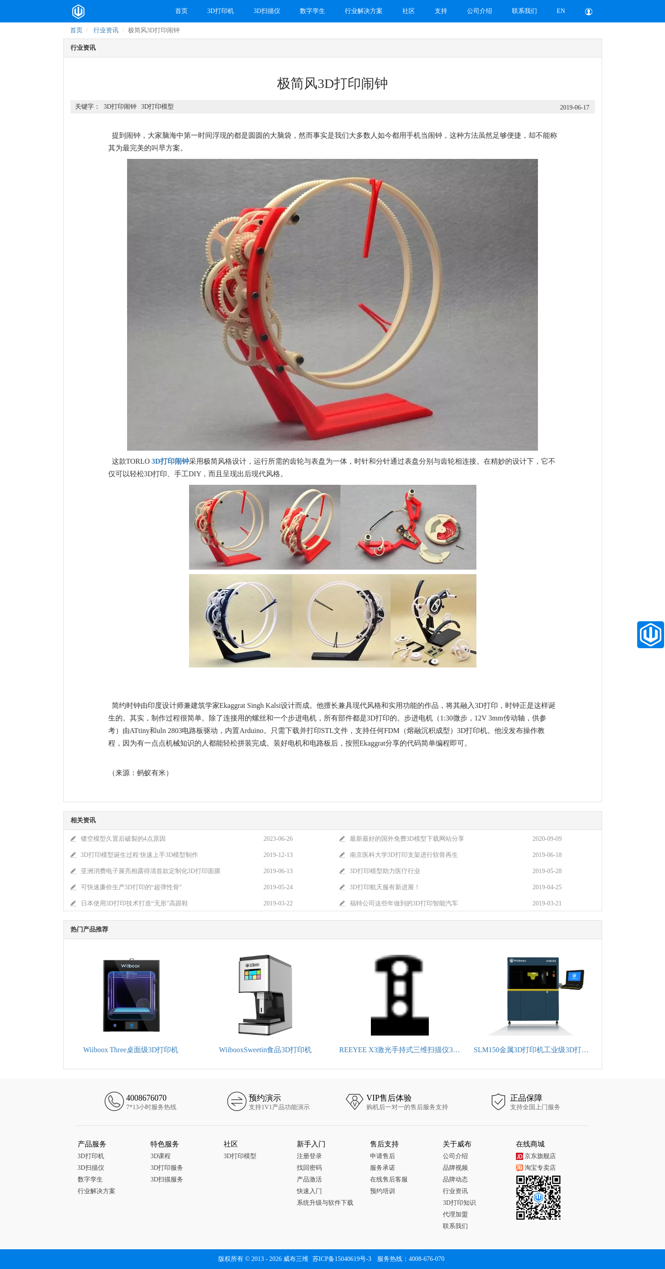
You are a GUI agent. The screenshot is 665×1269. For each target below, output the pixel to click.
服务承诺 (382, 1167)
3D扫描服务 (166, 1179)
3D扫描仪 (267, 11)
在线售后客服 (389, 1179)
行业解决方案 (364, 11)
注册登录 (309, 1156)
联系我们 (524, 11)
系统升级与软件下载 (325, 1202)
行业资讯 (106, 30)
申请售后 (382, 1156)
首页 (181, 11)
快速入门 (309, 1191)
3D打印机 (220, 11)
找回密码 (309, 1167)
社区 (408, 11)
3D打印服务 (166, 1167)
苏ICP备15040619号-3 (342, 1259)
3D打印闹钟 (120, 106)
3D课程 (160, 1156)
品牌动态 (455, 1179)
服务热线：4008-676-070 (410, 1259)
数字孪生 (312, 11)
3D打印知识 (459, 1202)
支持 (441, 11)
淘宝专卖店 (536, 1167)
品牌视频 (455, 1167)
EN (561, 11)
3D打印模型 (157, 106)
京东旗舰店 (536, 1156)
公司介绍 (479, 11)
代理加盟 (455, 1214)
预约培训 (382, 1191)
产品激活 (309, 1179)
